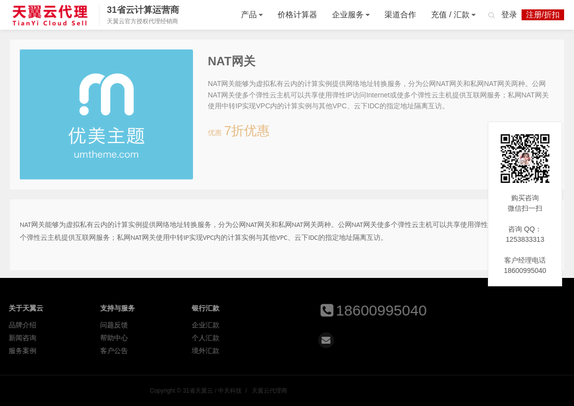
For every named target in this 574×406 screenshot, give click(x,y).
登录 (509, 14)
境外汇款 (213, 351)
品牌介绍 (30, 325)
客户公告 (122, 351)
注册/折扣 (543, 14)
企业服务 (348, 14)
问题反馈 (122, 325)
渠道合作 (400, 14)
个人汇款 (213, 338)
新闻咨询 (30, 338)
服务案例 (30, 351)
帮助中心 (122, 338)
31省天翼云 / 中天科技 (50, 14)
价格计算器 (297, 14)
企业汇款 (213, 325)
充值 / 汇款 (450, 14)
